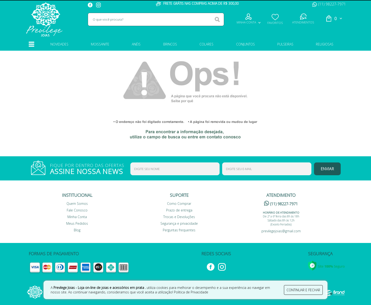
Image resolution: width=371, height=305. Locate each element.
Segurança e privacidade (179, 223)
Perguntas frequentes (179, 230)
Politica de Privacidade (191, 292)
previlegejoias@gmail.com (281, 231)
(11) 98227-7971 (329, 4)
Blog (77, 230)
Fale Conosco (77, 210)
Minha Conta (77, 217)
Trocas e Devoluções (179, 217)
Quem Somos (77, 203)
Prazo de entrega (179, 210)
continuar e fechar (303, 290)
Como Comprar (179, 203)
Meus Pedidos (77, 223)
